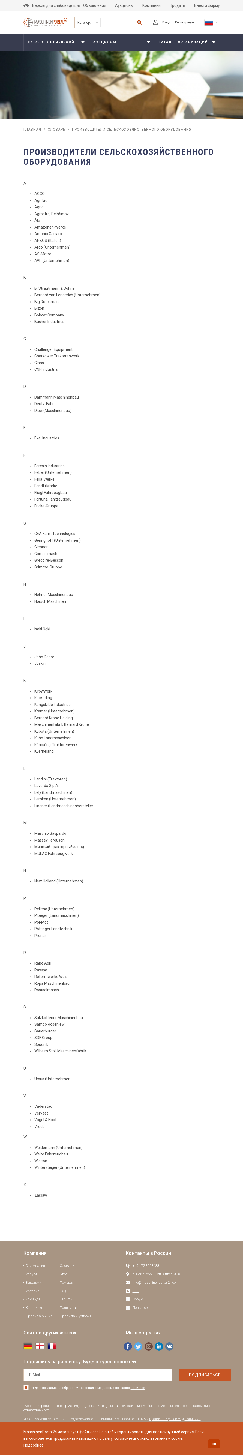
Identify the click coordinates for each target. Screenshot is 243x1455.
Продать (177, 5)
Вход (161, 22)
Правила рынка (39, 1316)
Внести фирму (207, 5)
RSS (136, 1291)
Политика (68, 1308)
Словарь (56, 129)
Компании (151, 5)
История (32, 1291)
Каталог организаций (183, 42)
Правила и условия (76, 1316)
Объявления (94, 5)
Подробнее (33, 1445)
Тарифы (66, 1299)
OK (214, 1444)
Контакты (34, 1308)
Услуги (31, 1274)
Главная (32, 129)
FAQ (63, 1291)
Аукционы (124, 5)
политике (138, 1388)
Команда (33, 1299)
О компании (35, 1266)
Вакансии (33, 1282)
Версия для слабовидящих (52, 5)
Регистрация (185, 22)
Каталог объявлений (51, 42)
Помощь (66, 1282)
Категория (85, 23)
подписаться (193, 1375)
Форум (138, 1299)
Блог (63, 1274)
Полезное (140, 1308)
